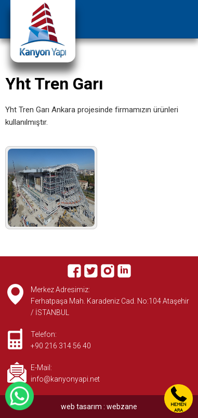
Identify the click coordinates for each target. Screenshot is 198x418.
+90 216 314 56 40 (61, 346)
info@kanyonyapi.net (65, 379)
